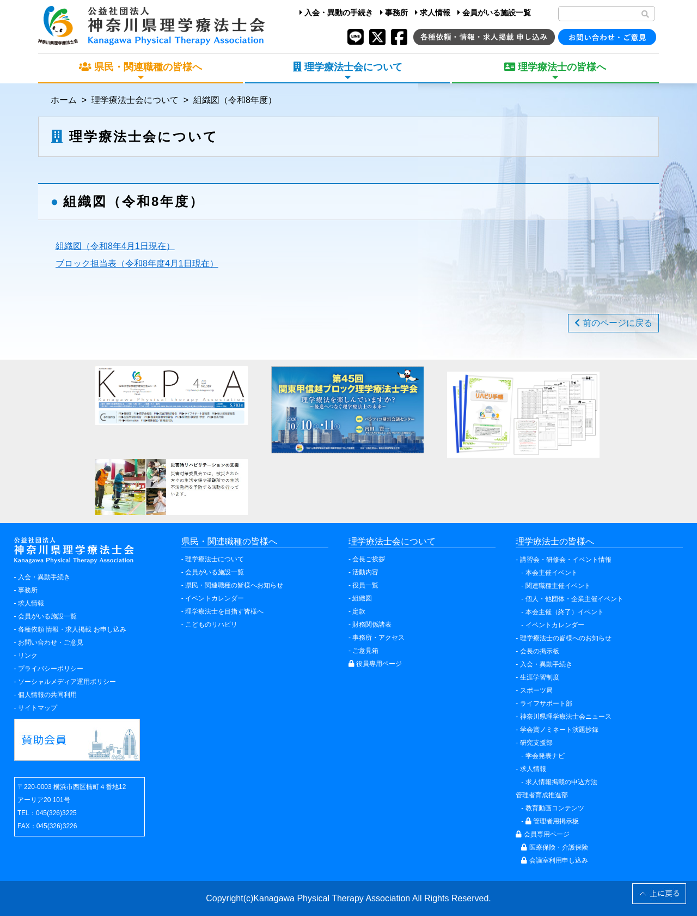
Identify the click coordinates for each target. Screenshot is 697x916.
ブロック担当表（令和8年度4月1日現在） (137, 263)
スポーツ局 (536, 690)
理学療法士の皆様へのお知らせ (566, 638)
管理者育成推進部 (542, 795)
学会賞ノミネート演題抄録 (559, 729)
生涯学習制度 (539, 677)
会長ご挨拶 (368, 559)
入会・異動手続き (44, 577)
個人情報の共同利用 (47, 695)
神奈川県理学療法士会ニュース (566, 716)
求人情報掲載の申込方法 (561, 782)
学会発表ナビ (545, 756)
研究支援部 (536, 743)
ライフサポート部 (546, 703)
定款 (358, 611)
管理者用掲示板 (552, 821)
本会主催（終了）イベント (564, 612)
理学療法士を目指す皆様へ (224, 611)
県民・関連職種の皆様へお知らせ (234, 585)
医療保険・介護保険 (554, 847)
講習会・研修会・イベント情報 (566, 559)
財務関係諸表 (372, 624)
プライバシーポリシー (50, 668)
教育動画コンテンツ (554, 808)
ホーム (64, 100)
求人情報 (432, 12)
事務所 (394, 12)
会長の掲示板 (539, 651)
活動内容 (365, 572)
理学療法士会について (135, 100)
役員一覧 (365, 585)
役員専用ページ (375, 664)
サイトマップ (37, 708)
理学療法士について (214, 559)
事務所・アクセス (378, 637)
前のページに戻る (613, 322)
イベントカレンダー (214, 598)
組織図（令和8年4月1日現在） (115, 246)
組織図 (362, 598)
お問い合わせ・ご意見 (50, 642)
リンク (28, 655)
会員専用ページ (542, 834)
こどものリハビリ (211, 624)
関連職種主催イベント (558, 586)
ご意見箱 (365, 650)
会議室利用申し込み (554, 860)
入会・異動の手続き (336, 12)
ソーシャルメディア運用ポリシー (67, 682)
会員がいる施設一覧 (494, 12)
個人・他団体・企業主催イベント (574, 599)
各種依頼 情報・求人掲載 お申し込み (72, 629)
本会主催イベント (551, 573)
